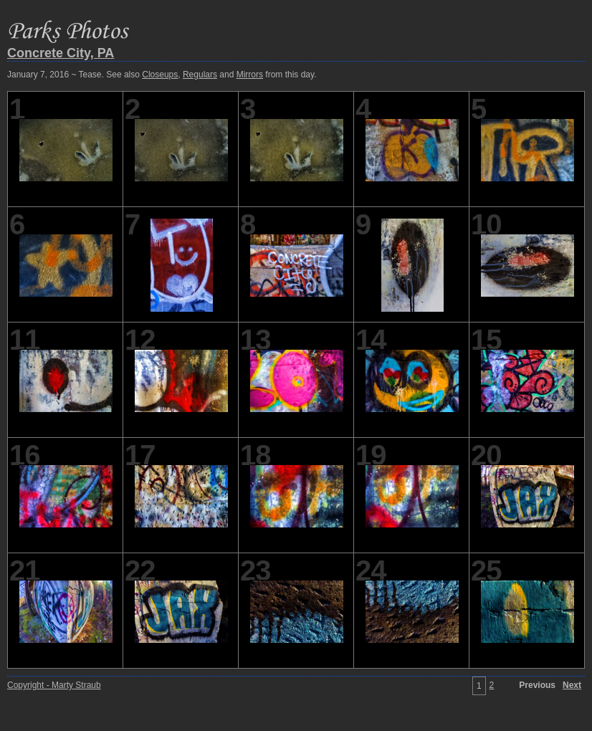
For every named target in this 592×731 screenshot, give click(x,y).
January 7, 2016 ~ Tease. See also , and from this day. (161, 75)
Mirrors (250, 75)
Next (572, 685)
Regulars (200, 75)
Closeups (160, 75)
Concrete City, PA (60, 53)
